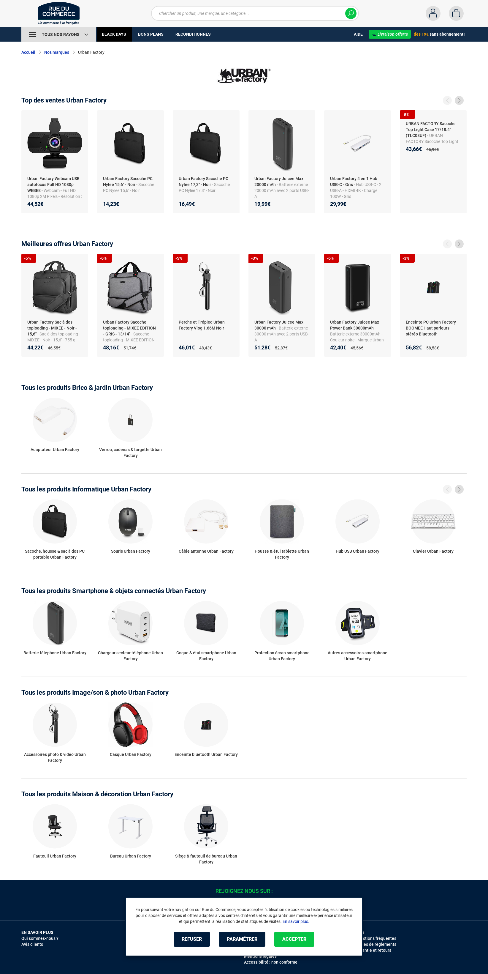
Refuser (192, 939)
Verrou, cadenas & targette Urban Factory (130, 452)
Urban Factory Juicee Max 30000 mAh (278, 325)
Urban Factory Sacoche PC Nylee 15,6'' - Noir (128, 181)
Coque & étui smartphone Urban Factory (206, 655)
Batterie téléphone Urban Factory (54, 652)
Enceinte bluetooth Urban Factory (206, 754)
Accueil (28, 52)
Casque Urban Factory (130, 754)
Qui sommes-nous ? (39, 938)
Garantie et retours (373, 950)
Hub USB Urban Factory (357, 551)
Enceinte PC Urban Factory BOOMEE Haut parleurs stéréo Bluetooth (431, 328)
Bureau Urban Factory (130, 856)
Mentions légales (260, 956)
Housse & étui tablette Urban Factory (282, 554)
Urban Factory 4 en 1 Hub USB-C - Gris (353, 181)
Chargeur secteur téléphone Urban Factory (130, 655)
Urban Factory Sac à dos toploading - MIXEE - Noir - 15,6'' (52, 328)
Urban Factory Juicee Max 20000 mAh (278, 181)
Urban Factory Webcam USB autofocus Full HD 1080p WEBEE (53, 184)
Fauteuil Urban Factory (54, 856)
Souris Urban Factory (130, 551)
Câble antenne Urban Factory (206, 551)
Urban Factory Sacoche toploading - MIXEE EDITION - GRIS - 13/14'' (129, 328)
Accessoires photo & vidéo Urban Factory (55, 757)
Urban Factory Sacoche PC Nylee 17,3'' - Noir (203, 181)
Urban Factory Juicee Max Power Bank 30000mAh (354, 325)
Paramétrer (242, 939)
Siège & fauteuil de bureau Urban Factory (206, 859)
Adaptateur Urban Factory (55, 449)
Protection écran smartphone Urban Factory (282, 655)
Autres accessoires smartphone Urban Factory (357, 655)
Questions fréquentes (375, 938)
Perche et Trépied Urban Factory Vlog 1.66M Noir (202, 325)
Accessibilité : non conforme (270, 962)
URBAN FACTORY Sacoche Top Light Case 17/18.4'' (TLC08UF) (431, 129)
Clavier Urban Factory (433, 551)
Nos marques (56, 52)
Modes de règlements (375, 944)
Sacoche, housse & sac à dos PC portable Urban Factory (55, 554)
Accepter (294, 939)
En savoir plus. (296, 921)
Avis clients (32, 944)
